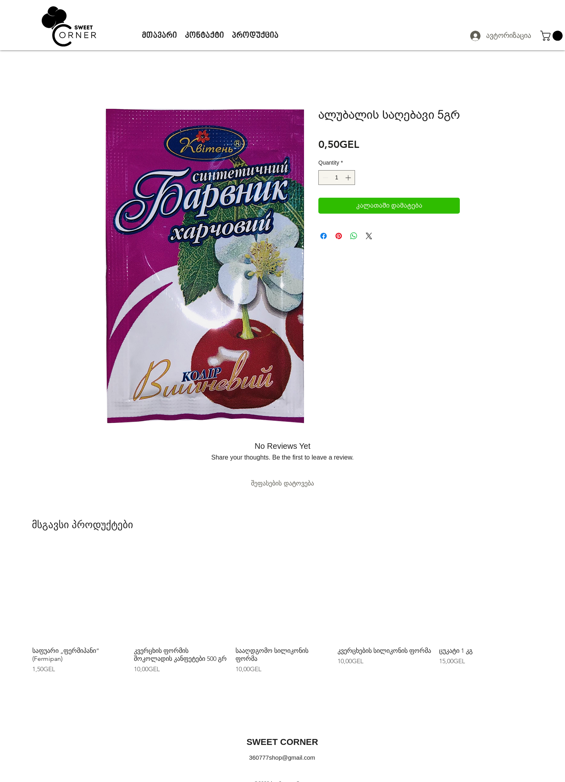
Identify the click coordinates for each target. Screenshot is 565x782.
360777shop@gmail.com (282, 757)
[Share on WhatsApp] (354, 236)
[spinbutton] (337, 178)
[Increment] (349, 178)
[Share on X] (369, 236)
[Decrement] (325, 178)
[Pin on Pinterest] (338, 236)
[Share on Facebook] (323, 236)
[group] (282, 610)
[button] (552, 36)
